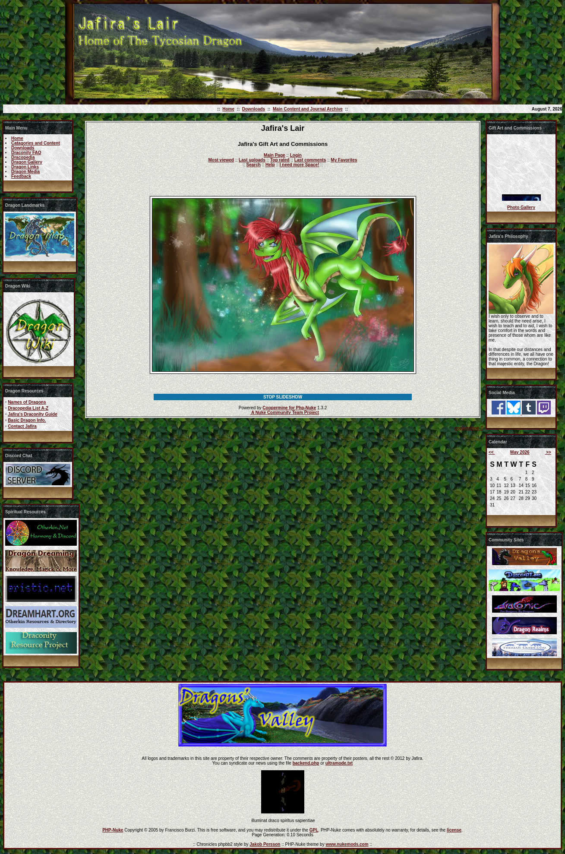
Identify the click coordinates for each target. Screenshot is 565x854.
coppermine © (469, 428)
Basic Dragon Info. (27, 420)
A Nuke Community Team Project (284, 412)
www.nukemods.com (346, 844)
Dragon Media (25, 171)
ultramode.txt (339, 763)
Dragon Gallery (26, 162)
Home (228, 109)
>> (548, 452)
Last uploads (252, 160)
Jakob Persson (264, 844)
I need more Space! (299, 164)
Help (270, 164)
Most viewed (221, 160)
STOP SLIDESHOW (282, 397)
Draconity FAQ (26, 152)
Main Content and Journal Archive (308, 109)
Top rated (280, 160)
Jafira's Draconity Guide (32, 414)
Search (253, 164)
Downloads (253, 109)
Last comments (310, 160)
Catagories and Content (35, 143)
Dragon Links (25, 166)
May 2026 (519, 452)
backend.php (306, 763)
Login (296, 155)
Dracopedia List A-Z (28, 408)
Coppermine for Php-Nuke (289, 407)
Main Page (274, 155)
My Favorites (344, 160)
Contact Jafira (22, 426)
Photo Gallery (521, 207)
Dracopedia (23, 157)
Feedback (21, 176)
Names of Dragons (27, 402)
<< (492, 452)
